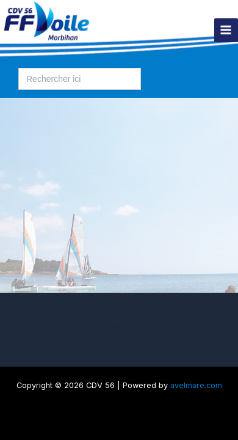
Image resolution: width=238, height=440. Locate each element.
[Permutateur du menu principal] (226, 30)
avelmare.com (196, 385)
